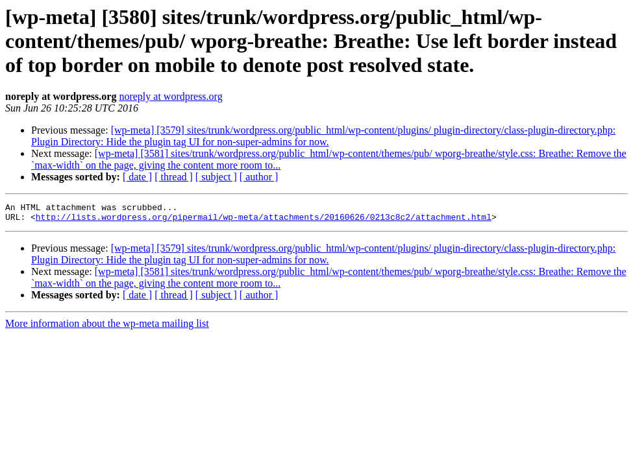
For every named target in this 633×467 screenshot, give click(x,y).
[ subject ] (216, 176)
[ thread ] (174, 176)
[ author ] (259, 176)
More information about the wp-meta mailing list (107, 327)
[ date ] (137, 176)
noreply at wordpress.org (170, 96)
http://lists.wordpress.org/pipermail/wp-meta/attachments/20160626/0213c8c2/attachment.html (263, 220)
